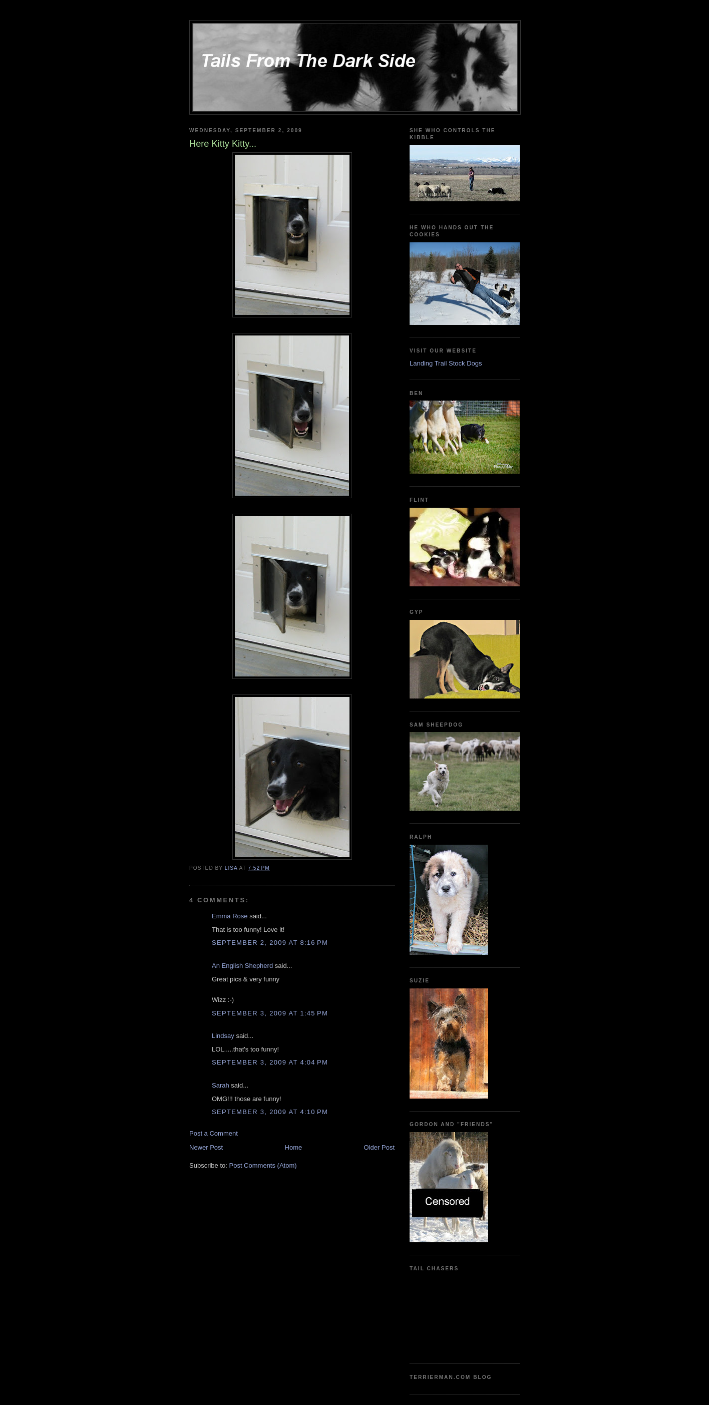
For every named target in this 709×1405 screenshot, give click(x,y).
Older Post (379, 1147)
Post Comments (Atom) (263, 1165)
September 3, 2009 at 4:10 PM (270, 1112)
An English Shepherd (242, 965)
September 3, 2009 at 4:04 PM (270, 1062)
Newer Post (206, 1147)
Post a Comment (213, 1133)
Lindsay (223, 1035)
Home (293, 1147)
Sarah (220, 1085)
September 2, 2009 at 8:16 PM (270, 942)
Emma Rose (230, 916)
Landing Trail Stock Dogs (446, 363)
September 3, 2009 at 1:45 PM (270, 1013)
